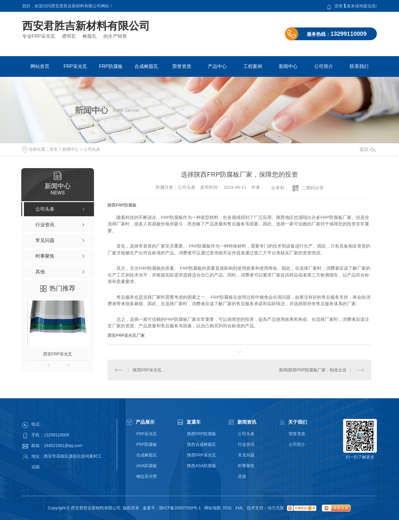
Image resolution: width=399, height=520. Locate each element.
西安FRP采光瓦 (57, 354)
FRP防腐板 (111, 66)
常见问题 (246, 455)
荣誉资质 (181, 66)
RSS (228, 508)
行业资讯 (246, 444)
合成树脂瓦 (146, 66)
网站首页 (39, 66)
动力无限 (275, 508)
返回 (367, 149)
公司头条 (92, 149)
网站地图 (212, 508)
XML (239, 508)
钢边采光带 (146, 476)
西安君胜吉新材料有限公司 (86, 26)
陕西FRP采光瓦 (147, 370)
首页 (53, 149)
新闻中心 (288, 66)
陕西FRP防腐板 (122, 205)
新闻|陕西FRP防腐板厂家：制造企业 (312, 370)
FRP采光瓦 (75, 66)
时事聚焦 (246, 465)
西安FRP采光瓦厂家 (126, 335)
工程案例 (252, 66)
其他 (242, 476)
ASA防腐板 (146, 465)
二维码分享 (312, 187)
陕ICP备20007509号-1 (180, 508)
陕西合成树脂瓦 (201, 444)
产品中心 (217, 66)
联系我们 (359, 66)
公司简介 (323, 66)
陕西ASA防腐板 (201, 465)
